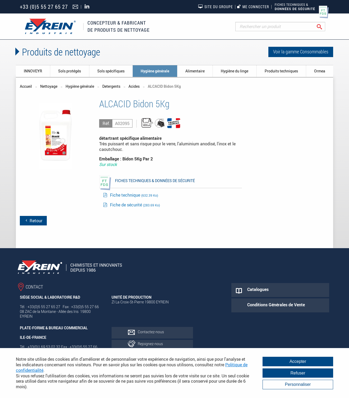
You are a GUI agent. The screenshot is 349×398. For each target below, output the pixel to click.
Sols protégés (69, 70)
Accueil (26, 86)
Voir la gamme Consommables (300, 51)
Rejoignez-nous (150, 343)
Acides (134, 86)
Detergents (111, 86)
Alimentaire (195, 70)
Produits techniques (281, 70)
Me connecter (253, 6)
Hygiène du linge (234, 70)
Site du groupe (215, 6)
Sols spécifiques (111, 70)
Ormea (319, 70)
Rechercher (323, 26)
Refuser (297, 373)
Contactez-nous (151, 331)
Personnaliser (298, 384)
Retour (33, 221)
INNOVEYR (33, 70)
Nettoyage (48, 86)
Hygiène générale (155, 70)
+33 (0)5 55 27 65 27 (44, 6)
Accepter (298, 361)
